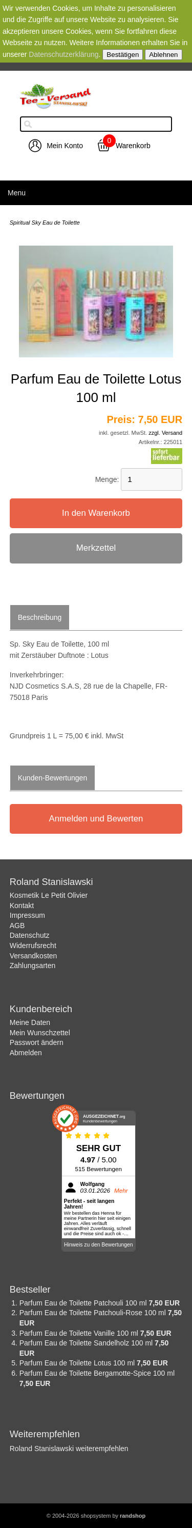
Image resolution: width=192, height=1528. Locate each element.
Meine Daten (30, 1022)
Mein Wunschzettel (40, 1033)
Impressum (27, 915)
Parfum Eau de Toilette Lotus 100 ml (78, 1363)
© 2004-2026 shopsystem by (96, 1516)
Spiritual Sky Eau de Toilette (45, 222)
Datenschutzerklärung (63, 54)
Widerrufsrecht (33, 945)
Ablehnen (163, 54)
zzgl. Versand (165, 433)
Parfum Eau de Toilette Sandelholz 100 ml (87, 1343)
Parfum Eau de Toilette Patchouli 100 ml (84, 1303)
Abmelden (26, 1053)
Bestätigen (122, 54)
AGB (17, 925)
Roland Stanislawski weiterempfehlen (69, 1448)
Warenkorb (133, 146)
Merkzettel (96, 548)
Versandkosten (33, 956)
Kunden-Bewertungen (52, 778)
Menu (17, 193)
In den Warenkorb (96, 513)
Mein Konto (65, 146)
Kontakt (22, 905)
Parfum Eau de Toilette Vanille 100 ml (79, 1333)
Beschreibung (40, 617)
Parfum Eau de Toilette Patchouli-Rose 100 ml (93, 1313)
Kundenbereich (41, 1009)
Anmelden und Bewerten (96, 818)
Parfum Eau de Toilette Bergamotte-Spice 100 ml (97, 1373)
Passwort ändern (36, 1042)
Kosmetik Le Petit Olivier (49, 895)
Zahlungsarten (33, 965)
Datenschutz (30, 935)
